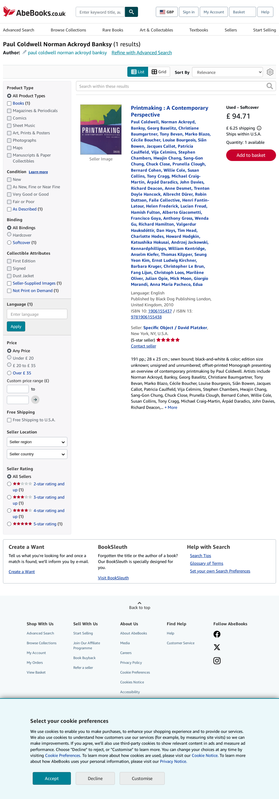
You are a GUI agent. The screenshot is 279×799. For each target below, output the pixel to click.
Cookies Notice (132, 682)
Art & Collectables (156, 29)
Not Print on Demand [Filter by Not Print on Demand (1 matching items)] (32, 290)
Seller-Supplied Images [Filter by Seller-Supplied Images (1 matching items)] (34, 283)
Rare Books (112, 29)
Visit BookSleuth (113, 577)
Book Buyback (84, 658)
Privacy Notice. (173, 761)
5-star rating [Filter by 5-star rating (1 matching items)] (37, 524)
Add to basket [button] (251, 155)
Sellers (231, 29)
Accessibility (130, 692)
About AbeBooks (133, 633)
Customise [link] (142, 778)
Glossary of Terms (206, 563)
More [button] (172, 407)
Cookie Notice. (205, 755)
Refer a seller (83, 668)
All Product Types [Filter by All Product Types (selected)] (26, 95)
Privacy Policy (131, 662)
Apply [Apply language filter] (16, 326)
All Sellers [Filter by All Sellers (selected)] (22, 476)
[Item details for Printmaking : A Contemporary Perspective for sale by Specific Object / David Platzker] (101, 130)
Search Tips (200, 555)
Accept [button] (52, 778)
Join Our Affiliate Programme (86, 645)
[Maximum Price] (18, 400)
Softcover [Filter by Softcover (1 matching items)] (21, 242)
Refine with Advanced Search (142, 52)
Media (125, 643)
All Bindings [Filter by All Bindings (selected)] (22, 227)
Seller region (20, 442)
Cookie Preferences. (63, 755)
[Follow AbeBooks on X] (217, 647)
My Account (214, 11)
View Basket (36, 672)
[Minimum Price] (18, 389)
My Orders (35, 662)
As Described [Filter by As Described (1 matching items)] (24, 209)
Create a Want (22, 571)
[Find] (131, 12)
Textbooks (198, 29)
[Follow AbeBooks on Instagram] (217, 661)
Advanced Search (18, 29)
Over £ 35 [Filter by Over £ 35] (19, 372)
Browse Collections (68, 29)
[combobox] (100, 12)
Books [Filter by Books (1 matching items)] (18, 103)
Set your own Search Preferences (220, 570)
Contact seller (143, 346)
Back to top (139, 607)
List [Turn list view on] (137, 72)
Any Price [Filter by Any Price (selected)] (19, 350)
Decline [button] (95, 778)
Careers (125, 652)
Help (265, 11)
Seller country (21, 454)
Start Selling (264, 29)
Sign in (189, 11)
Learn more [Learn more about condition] (38, 172)
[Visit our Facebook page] (217, 634)
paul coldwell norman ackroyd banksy (67, 52)
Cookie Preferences (135, 672)
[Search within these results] (176, 86)
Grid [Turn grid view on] (159, 72)
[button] (270, 86)
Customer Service (180, 643)
